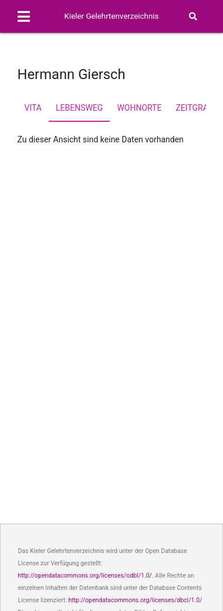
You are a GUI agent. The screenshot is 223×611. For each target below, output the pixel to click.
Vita (33, 107)
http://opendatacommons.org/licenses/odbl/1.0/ (85, 575)
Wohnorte (139, 107)
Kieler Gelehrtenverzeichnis (112, 16)
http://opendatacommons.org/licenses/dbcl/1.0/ (135, 600)
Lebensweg (79, 107)
